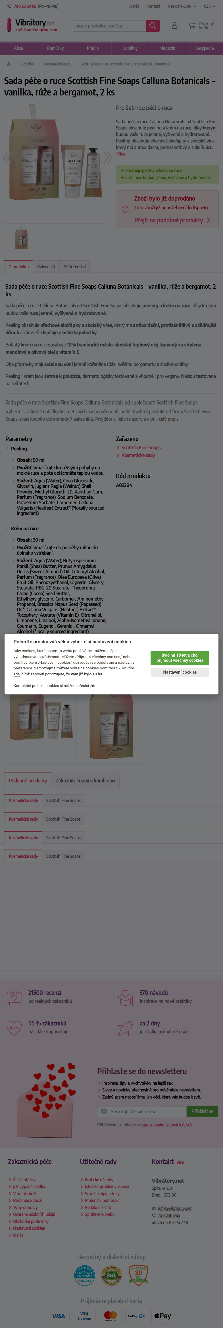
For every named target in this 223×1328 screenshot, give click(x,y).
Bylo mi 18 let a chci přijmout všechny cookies (180, 658)
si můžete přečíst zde (78, 685)
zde (17, 674)
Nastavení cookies (180, 672)
